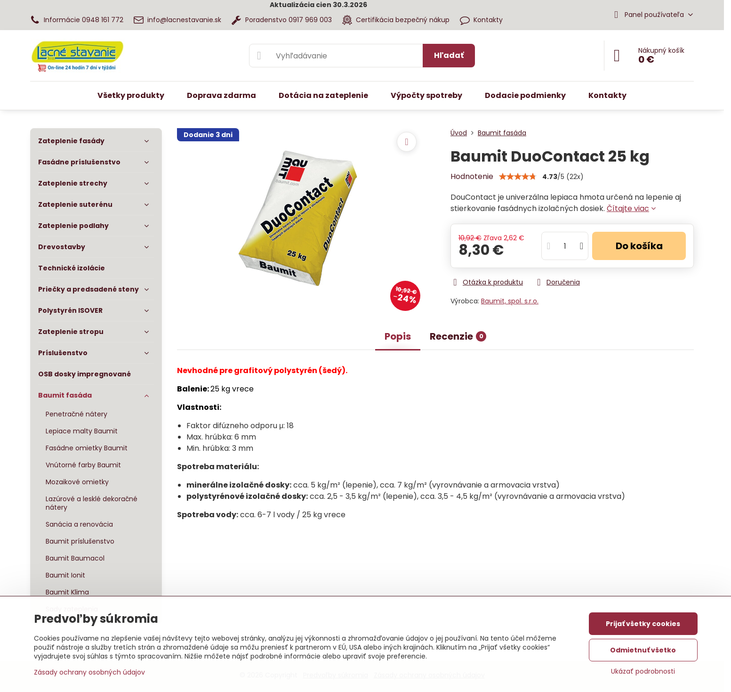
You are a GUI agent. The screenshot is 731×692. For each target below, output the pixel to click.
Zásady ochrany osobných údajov (89, 672)
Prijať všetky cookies (643, 623)
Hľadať (449, 55)
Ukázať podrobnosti (643, 671)
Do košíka (639, 245)
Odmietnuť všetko (643, 650)
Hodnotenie (471, 176)
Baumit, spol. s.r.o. (509, 301)
